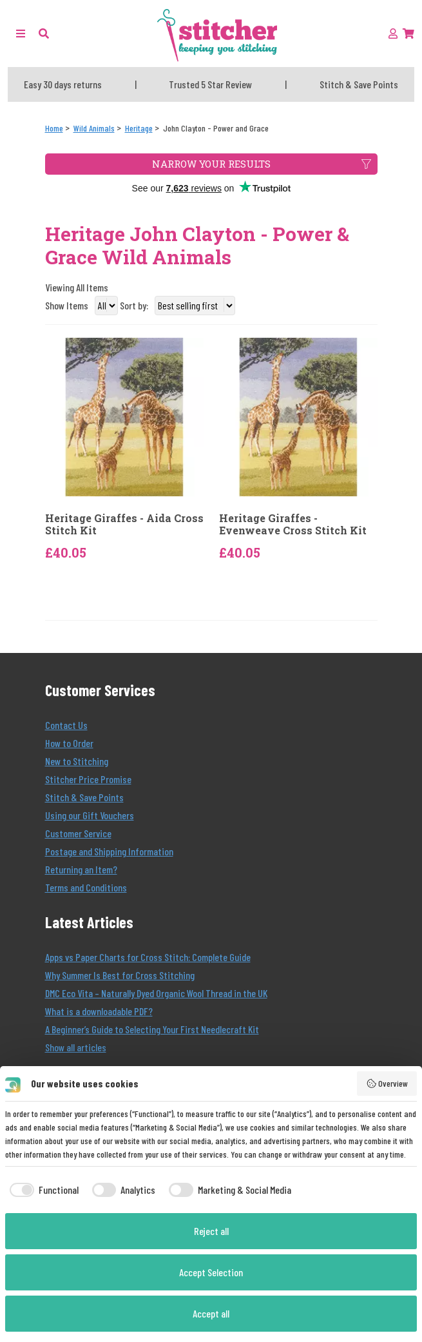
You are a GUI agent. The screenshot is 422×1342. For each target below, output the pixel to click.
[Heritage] (139, 127)
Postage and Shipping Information (109, 851)
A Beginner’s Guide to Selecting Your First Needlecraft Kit (152, 1029)
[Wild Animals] (94, 127)
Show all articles (75, 1047)
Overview (387, 1083)
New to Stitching (76, 761)
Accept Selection (211, 1272)
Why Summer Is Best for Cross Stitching (120, 975)
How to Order (69, 743)
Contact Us (66, 725)
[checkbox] (42, 1190)
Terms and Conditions (86, 887)
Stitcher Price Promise (88, 779)
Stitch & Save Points (84, 797)
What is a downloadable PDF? (99, 1011)
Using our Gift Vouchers (89, 815)
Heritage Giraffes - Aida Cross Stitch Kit (124, 524)
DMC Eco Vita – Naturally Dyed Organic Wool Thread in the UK (156, 993)
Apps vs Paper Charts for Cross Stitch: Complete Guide (148, 957)
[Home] (54, 127)
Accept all (211, 1313)
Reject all (211, 1231)
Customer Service (78, 833)
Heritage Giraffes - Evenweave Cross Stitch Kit (293, 524)
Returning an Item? (81, 869)
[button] (44, 33)
